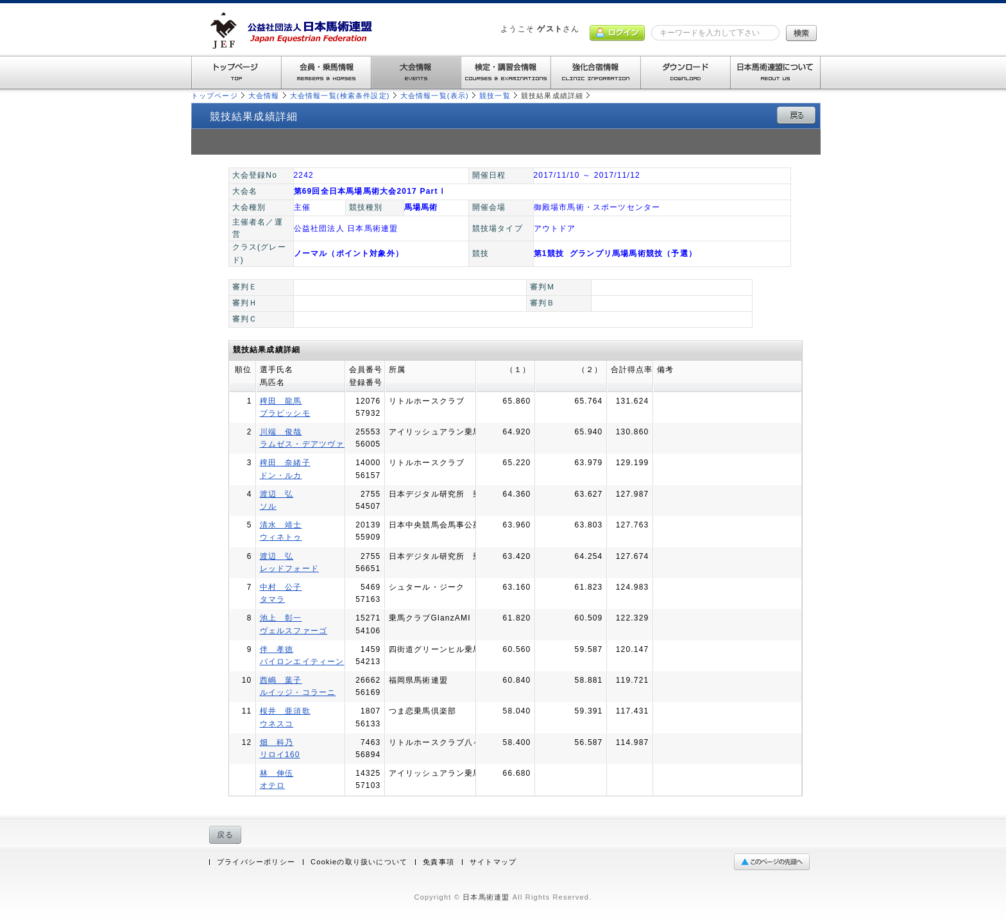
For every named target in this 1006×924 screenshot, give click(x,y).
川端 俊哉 (281, 431)
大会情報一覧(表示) (434, 95)
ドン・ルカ (281, 475)
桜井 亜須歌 (285, 710)
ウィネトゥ (281, 537)
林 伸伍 (277, 773)
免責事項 (438, 862)
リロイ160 (280, 754)
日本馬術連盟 (486, 897)
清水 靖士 (281, 524)
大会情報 (264, 95)
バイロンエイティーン (302, 661)
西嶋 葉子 (281, 680)
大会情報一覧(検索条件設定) (340, 95)
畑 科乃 (277, 742)
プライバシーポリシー (256, 862)
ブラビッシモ (285, 413)
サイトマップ (493, 862)
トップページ (214, 95)
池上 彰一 (281, 617)
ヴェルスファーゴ (294, 630)
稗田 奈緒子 (285, 462)
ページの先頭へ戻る (774, 862)
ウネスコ (277, 723)
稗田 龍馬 (281, 401)
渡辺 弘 (277, 494)
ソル (268, 506)
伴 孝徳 (277, 649)
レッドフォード (289, 568)
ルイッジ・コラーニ (298, 692)
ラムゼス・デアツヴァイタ (310, 444)
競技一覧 (495, 95)
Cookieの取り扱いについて (359, 862)
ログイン (617, 33)
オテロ (273, 785)
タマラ (273, 599)
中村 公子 (281, 587)
